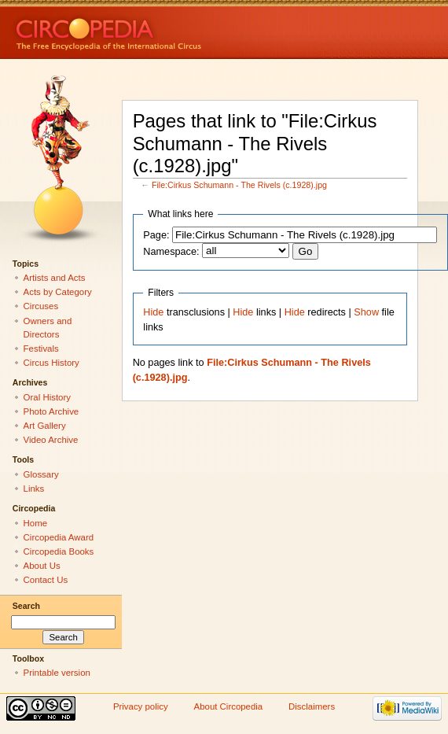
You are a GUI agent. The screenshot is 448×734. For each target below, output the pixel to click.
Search (26, 605)
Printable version (57, 672)
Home (36, 523)
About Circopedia (228, 706)
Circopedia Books (59, 551)
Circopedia (161, 29)
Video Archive (51, 439)
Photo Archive (51, 411)
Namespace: (171, 251)
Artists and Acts (55, 277)
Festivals (41, 348)
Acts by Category (58, 292)
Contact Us (46, 580)
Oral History (47, 397)
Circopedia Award (59, 537)
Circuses (41, 306)
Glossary (41, 474)
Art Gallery (45, 425)
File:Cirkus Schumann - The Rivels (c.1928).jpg (239, 185)
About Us (42, 565)
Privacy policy (140, 706)
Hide (153, 312)
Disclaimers (311, 706)
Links (34, 488)
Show (366, 312)
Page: (156, 235)
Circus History (51, 362)
